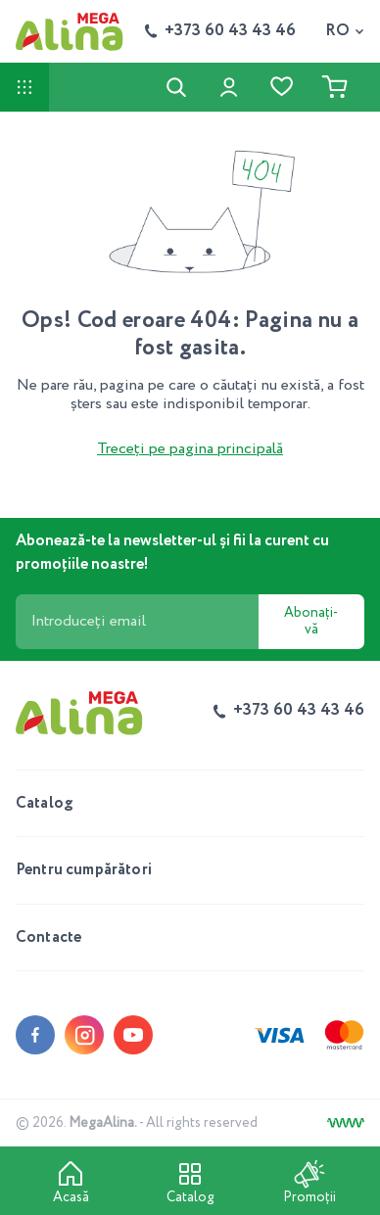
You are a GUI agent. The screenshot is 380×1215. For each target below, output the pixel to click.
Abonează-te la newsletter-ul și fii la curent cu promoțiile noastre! (172, 553)
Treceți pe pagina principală (190, 449)
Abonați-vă (311, 621)
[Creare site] (345, 1123)
